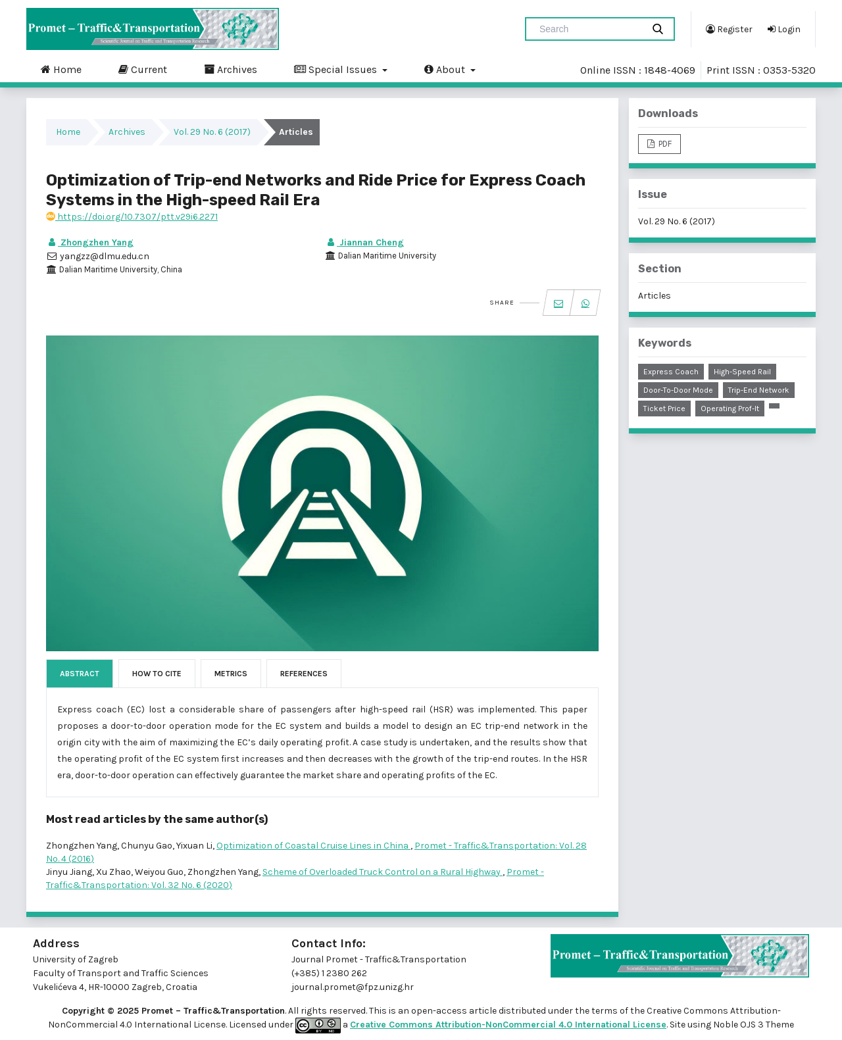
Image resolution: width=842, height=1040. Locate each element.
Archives (230, 69)
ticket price (664, 408)
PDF (664, 144)
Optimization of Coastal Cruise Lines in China (313, 845)
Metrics (230, 673)
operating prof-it (730, 408)
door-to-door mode (678, 390)
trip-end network (758, 390)
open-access (440, 1010)
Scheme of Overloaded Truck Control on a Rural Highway (382, 872)
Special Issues (337, 69)
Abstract (79, 673)
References (304, 673)
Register (729, 29)
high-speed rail (742, 371)
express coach (671, 371)
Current (142, 69)
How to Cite (157, 673)
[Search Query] (589, 28)
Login (784, 29)
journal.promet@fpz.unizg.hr (352, 987)
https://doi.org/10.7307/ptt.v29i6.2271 (132, 216)
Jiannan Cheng (364, 242)
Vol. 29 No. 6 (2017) (212, 131)
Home (61, 69)
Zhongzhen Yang (90, 242)
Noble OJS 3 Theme (752, 1024)
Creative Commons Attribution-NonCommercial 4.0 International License (508, 1024)
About (446, 69)
